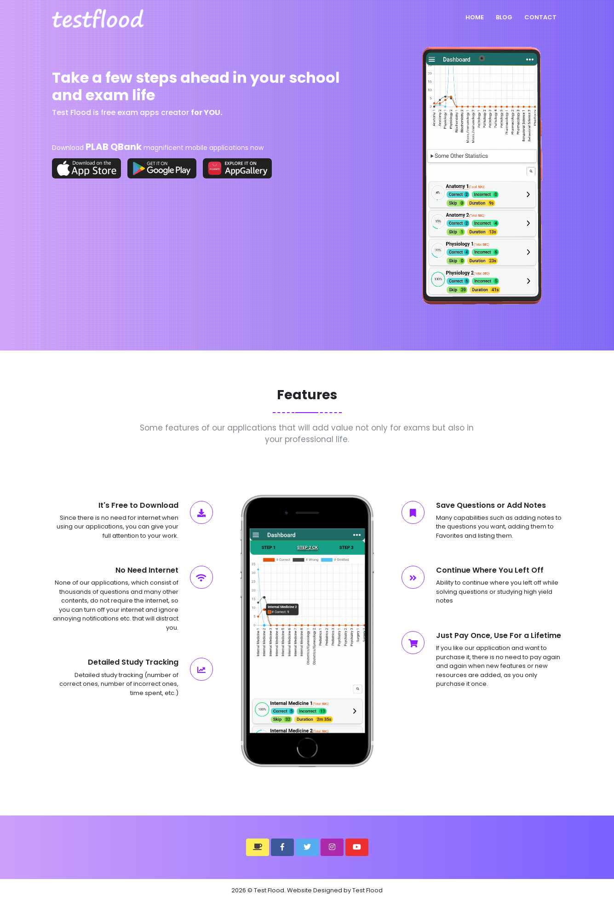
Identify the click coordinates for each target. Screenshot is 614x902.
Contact (540, 17)
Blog (504, 17)
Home (474, 17)
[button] (257, 847)
